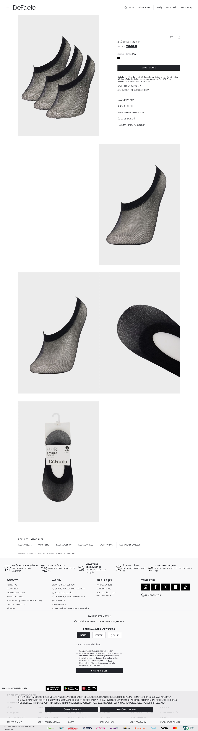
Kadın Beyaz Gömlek (170, 722)
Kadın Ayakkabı (85, 545)
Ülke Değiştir (153, 595)
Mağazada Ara (125, 100)
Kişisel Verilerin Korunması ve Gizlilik (70, 608)
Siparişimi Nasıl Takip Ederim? (68, 589)
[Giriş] (159, 7)
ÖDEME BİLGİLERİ (126, 118)
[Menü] (8, 7)
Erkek (99, 635)
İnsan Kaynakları (16, 593)
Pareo (71, 722)
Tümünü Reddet (71, 709)
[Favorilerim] (171, 7)
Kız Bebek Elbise (106, 722)
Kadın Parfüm (106, 545)
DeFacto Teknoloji (16, 604)
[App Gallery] (89, 688)
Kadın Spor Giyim (138, 722)
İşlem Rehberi (58, 600)
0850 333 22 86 (103, 595)
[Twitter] (165, 587)
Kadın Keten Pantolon (49, 722)
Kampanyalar (59, 604)
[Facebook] (155, 587)
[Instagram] (175, 587)
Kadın (83, 635)
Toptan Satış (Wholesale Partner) (24, 600)
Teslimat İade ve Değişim (131, 125)
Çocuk (115, 635)
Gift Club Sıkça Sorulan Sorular (68, 596)
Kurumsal (12, 585)
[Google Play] (71, 688)
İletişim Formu (103, 589)
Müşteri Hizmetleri (105, 593)
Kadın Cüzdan (25, 545)
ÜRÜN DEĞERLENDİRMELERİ (131, 112)
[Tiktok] (185, 587)
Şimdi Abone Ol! (99, 671)
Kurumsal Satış (15, 596)
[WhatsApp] (145, 587)
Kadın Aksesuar (64, 545)
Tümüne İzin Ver (126, 709)
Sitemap (11, 608)
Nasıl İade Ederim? (62, 593)
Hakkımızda (12, 589)
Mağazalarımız (104, 585)
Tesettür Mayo (14, 722)
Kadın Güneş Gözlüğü (129, 545)
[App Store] (53, 688)
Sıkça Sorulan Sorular (63, 585)
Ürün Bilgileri (125, 106)
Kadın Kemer (44, 545)
